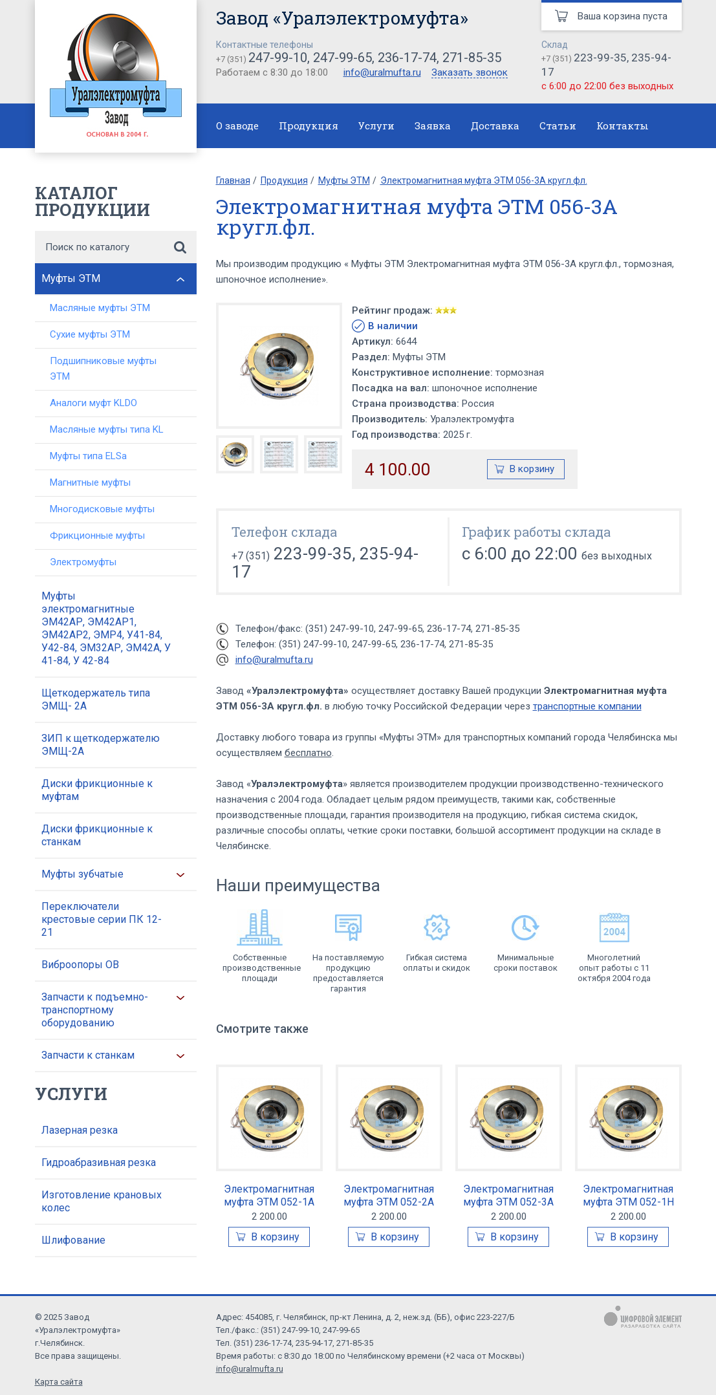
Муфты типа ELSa (88, 456)
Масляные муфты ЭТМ (100, 308)
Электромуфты (83, 562)
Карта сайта (59, 1382)
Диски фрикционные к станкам (97, 835)
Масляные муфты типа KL (107, 429)
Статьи (557, 125)
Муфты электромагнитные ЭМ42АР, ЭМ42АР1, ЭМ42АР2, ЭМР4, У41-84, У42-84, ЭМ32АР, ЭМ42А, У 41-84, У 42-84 (106, 628)
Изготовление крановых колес (101, 1201)
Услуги (376, 125)
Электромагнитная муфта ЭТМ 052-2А (388, 1195)
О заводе (237, 125)
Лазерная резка (79, 1130)
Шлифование (73, 1240)
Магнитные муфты (90, 482)
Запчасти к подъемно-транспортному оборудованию (94, 1010)
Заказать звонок (469, 73)
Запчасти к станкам (88, 1055)
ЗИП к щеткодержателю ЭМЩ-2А (100, 744)
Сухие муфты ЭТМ (90, 334)
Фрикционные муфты (97, 535)
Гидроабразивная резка (98, 1162)
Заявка (433, 125)
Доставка (495, 125)
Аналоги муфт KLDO (93, 403)
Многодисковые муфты (102, 509)
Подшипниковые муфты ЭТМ (103, 368)
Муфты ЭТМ (70, 278)
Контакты (622, 125)
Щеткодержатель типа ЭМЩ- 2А (95, 699)
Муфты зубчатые (82, 874)
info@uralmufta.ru (382, 72)
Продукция (308, 125)
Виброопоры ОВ (80, 964)
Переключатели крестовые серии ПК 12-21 (101, 919)
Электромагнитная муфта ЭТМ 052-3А (508, 1195)
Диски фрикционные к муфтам (97, 790)
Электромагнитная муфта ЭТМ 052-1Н (628, 1195)
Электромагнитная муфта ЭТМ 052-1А (269, 1195)
